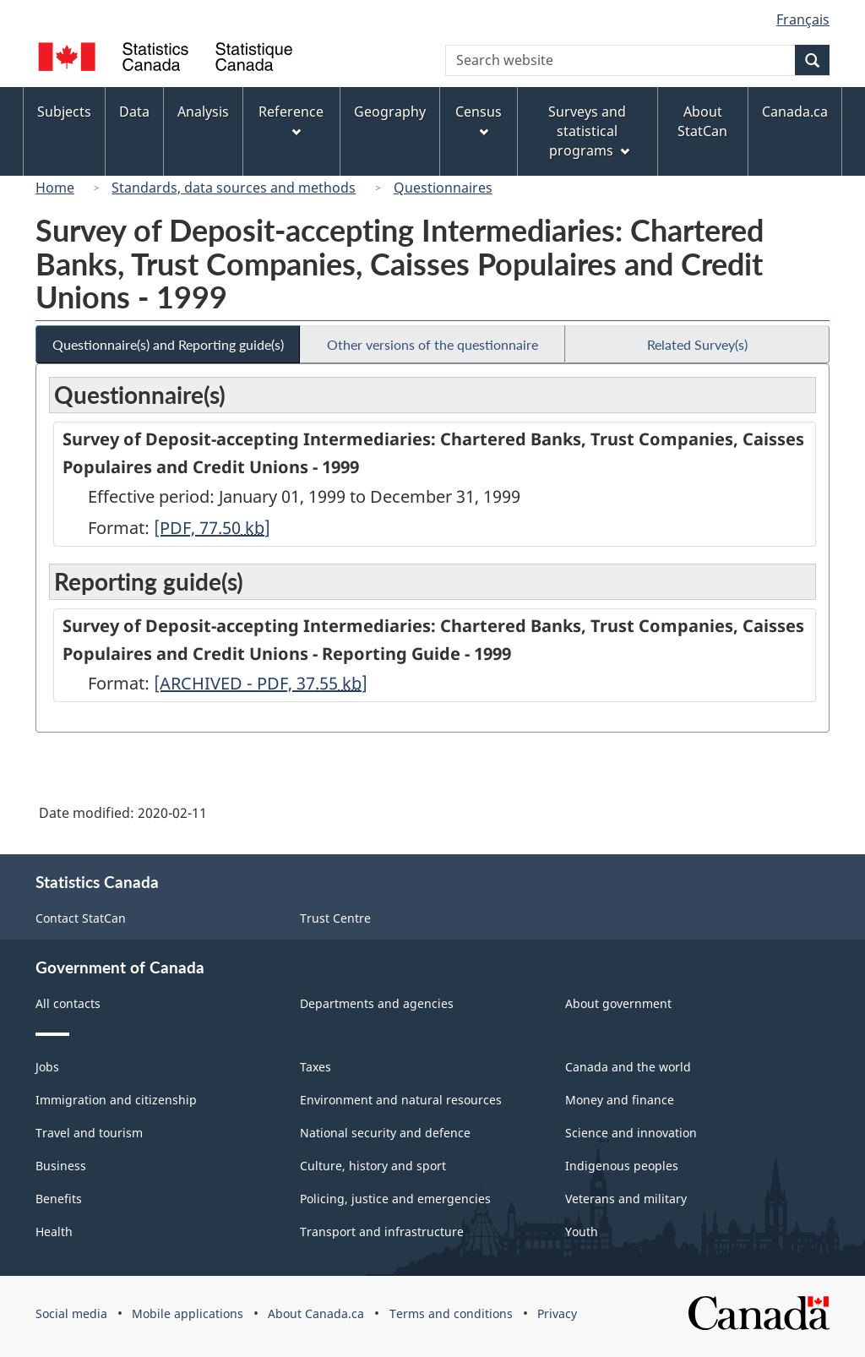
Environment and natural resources (401, 1100)
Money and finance (619, 1100)
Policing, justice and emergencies (395, 1199)
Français (803, 19)
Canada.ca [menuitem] (795, 111)
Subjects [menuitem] (64, 111)
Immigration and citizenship (116, 1100)
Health (54, 1231)
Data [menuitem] (134, 111)
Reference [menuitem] (291, 119)
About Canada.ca (316, 1313)
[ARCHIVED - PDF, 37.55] (260, 683)
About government (618, 1003)
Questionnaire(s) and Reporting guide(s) (168, 344)
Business (60, 1166)
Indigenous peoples (621, 1166)
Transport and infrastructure (382, 1231)
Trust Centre (335, 918)
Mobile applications (187, 1313)
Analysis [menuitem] (203, 111)
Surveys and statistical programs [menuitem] (588, 131)
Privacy (557, 1313)
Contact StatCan (80, 918)
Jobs (47, 1067)
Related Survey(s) (697, 344)
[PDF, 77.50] (212, 527)
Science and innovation (631, 1133)
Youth (581, 1231)
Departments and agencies (377, 1003)
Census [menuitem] (478, 119)
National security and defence (385, 1133)
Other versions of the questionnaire (432, 344)
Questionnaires (443, 187)
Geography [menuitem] (390, 111)
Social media (71, 1313)
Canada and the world (628, 1067)
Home (54, 187)
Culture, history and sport (373, 1166)
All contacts (68, 1003)
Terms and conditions (451, 1313)
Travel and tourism (89, 1133)
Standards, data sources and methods (234, 187)
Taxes (315, 1067)
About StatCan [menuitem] (702, 121)
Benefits (58, 1199)
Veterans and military (626, 1199)
